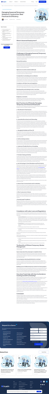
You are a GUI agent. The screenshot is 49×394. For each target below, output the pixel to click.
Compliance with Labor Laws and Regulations (6, 36)
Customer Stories (23, 1)
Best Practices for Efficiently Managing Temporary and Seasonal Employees (6, 34)
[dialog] (24, 391)
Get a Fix (6, 47)
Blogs (2, 5)
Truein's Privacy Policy (42, 342)
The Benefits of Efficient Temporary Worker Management (7, 38)
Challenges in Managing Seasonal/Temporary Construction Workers (6, 31)
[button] (11, 1)
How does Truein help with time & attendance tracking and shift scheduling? (6, 40)
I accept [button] (39, 391)
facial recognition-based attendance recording (29, 281)
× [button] (41, 390)
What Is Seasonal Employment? (6, 29)
